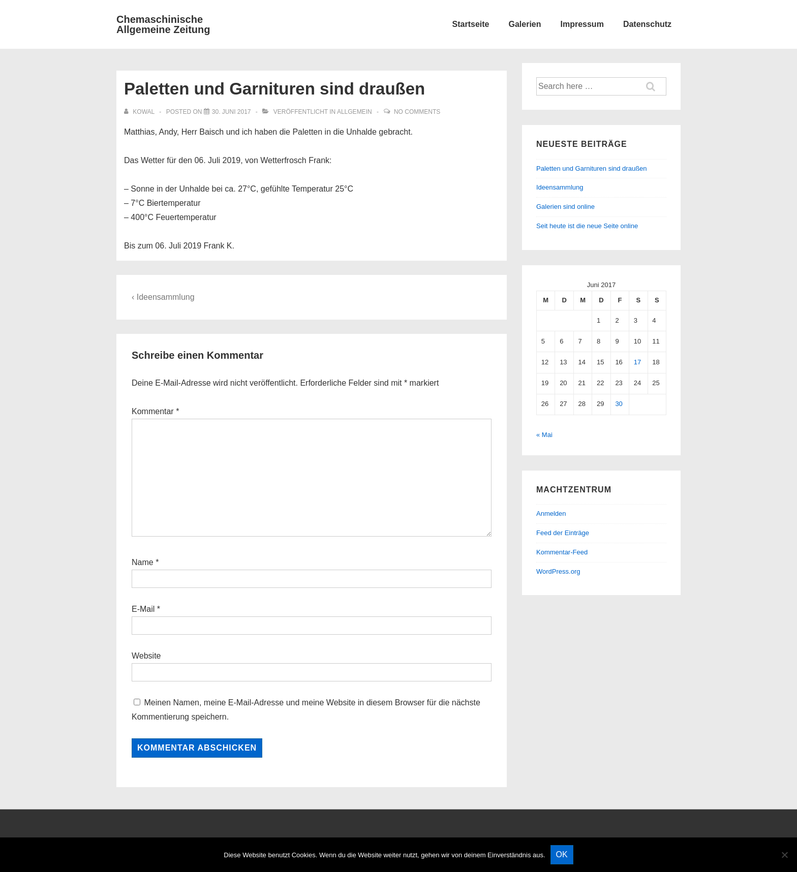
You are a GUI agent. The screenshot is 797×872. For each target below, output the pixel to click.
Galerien (524, 24)
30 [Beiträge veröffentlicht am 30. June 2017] (618, 404)
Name (143, 562)
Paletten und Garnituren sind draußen (591, 168)
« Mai (544, 435)
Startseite (470, 24)
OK (562, 854)
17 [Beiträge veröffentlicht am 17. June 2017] (637, 362)
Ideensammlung (560, 187)
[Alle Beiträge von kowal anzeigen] (140, 111)
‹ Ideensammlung (163, 297)
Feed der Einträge (562, 533)
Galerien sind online (565, 206)
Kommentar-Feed (562, 552)
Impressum (582, 24)
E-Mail (143, 609)
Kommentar (155, 411)
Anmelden (551, 513)
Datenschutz (647, 24)
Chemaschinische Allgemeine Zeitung (163, 24)
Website (146, 655)
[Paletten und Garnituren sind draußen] (231, 111)
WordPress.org (558, 571)
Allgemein (354, 111)
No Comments (417, 111)
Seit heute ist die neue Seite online (587, 226)
